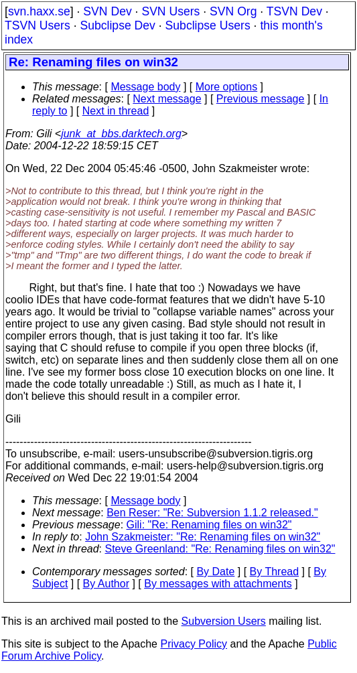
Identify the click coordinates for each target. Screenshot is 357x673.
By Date (215, 571)
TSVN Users (37, 25)
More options (227, 86)
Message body (145, 86)
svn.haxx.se (39, 11)
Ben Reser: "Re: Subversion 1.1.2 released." (212, 512)
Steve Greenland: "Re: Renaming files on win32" (220, 548)
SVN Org (233, 11)
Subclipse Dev (117, 25)
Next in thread (115, 111)
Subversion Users (224, 621)
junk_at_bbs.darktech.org (121, 133)
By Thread (274, 571)
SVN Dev (107, 11)
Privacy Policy (193, 644)
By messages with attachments (218, 583)
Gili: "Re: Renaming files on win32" (209, 524)
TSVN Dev (294, 11)
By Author (106, 583)
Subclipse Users (208, 25)
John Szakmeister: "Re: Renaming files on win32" (202, 536)
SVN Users (170, 11)
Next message (167, 98)
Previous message (260, 98)
